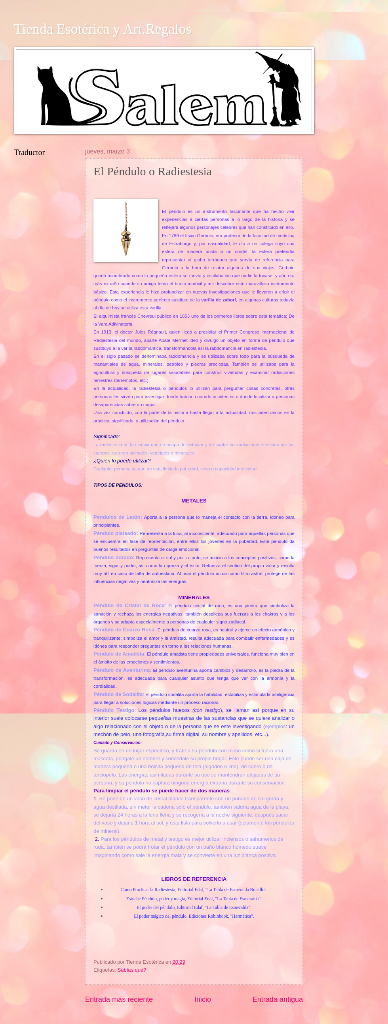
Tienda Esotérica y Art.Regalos (103, 29)
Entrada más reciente (119, 999)
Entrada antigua (278, 999)
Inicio (202, 999)
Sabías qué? (132, 970)
